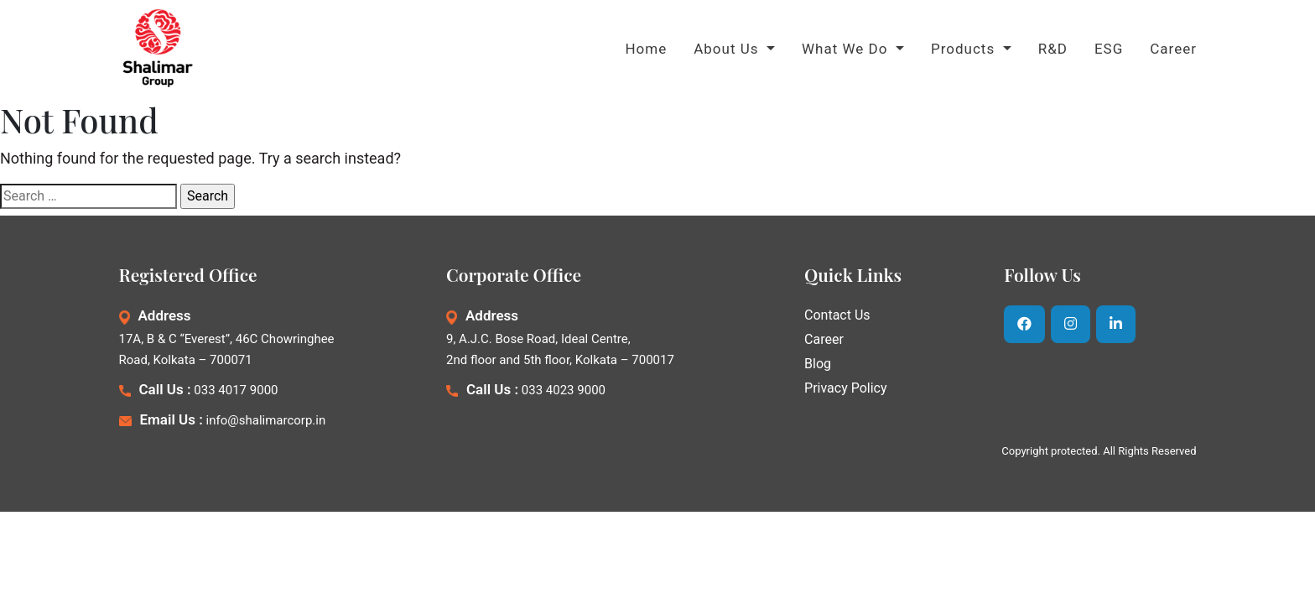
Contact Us (837, 315)
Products (965, 48)
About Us (728, 48)
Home (646, 48)
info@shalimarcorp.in (266, 420)
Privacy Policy (845, 388)
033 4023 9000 (564, 390)
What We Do (847, 48)
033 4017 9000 (236, 390)
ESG (1108, 48)
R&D (1053, 48)
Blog (817, 364)
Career (1173, 48)
